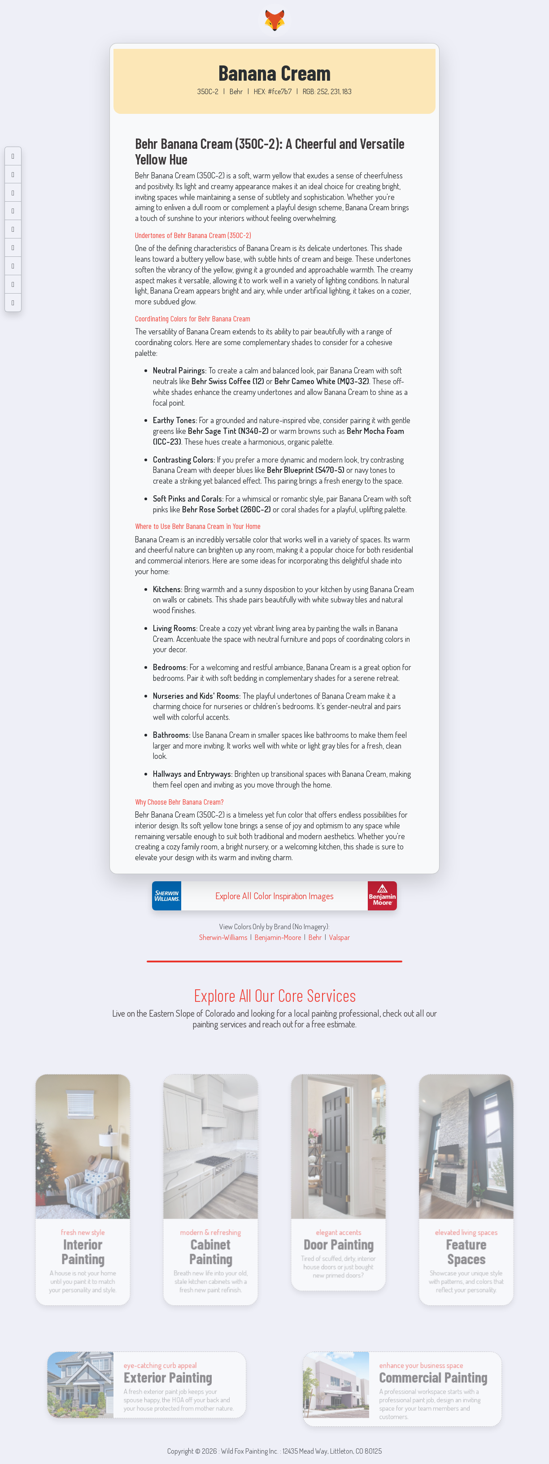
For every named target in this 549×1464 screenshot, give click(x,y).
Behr (315, 937)
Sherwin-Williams (223, 937)
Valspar (339, 937)
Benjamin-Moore (278, 937)
